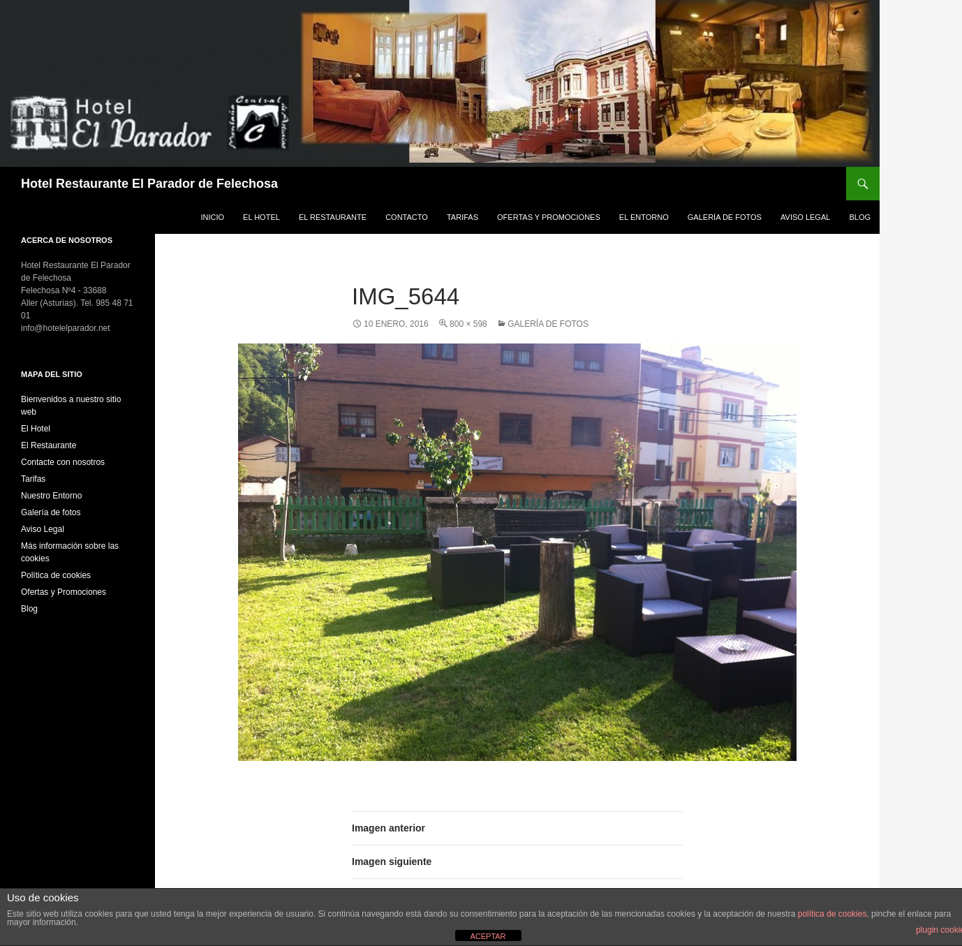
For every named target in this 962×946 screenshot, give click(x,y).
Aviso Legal (805, 217)
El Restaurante (333, 217)
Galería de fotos (725, 217)
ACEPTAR (487, 936)
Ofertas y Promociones (548, 217)
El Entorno (644, 217)
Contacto (406, 217)
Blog (860, 217)
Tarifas (462, 217)
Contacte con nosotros (63, 462)
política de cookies (832, 914)
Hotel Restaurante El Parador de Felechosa (149, 184)
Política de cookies (56, 575)
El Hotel (261, 217)
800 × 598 (468, 324)
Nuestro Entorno (51, 496)
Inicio (212, 217)
